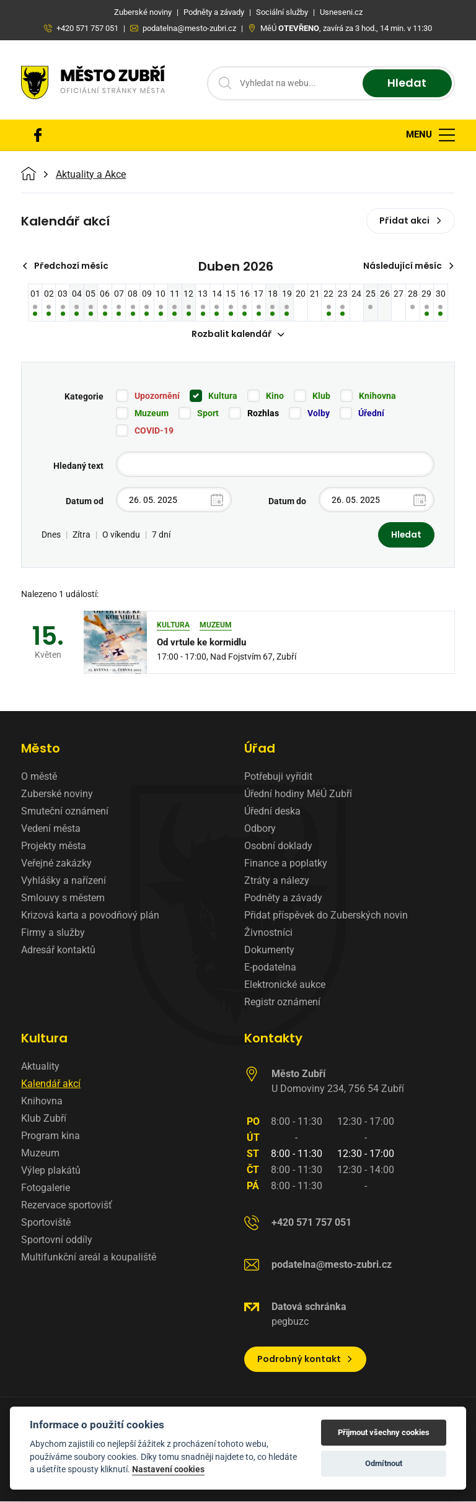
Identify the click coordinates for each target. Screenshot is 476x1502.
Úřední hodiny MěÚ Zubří (298, 794)
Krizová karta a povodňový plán (90, 916)
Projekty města (53, 846)
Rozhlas (263, 414)
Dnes (51, 535)
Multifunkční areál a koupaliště (88, 1258)
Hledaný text (78, 466)
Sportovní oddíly (56, 1240)
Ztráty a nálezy (276, 881)
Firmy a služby (53, 933)
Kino (275, 396)
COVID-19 (154, 431)
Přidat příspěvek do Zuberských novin (326, 916)
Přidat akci (410, 220)
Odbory (260, 829)
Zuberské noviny (57, 794)
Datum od (85, 502)
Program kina (50, 1136)
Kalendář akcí (51, 1084)
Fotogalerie (45, 1188)
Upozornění (157, 396)
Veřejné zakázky (56, 864)
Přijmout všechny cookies (384, 1432)
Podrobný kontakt (305, 1359)
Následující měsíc (408, 266)
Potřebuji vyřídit (278, 777)
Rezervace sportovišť (66, 1206)
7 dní (161, 535)
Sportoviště (46, 1223)
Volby (318, 414)
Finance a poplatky (285, 864)
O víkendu (121, 535)
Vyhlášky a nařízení (63, 881)
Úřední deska (272, 812)
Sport (208, 414)
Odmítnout (383, 1463)
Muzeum (151, 414)
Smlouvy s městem (63, 898)
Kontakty (273, 1038)
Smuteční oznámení (64, 812)
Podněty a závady (283, 898)
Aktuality (40, 1067)
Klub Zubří (43, 1119)
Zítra (81, 535)
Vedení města (51, 829)
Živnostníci (268, 933)
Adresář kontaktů (58, 950)
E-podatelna (270, 968)
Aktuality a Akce (91, 175)
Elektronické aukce (284, 985)
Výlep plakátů (51, 1171)
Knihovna (377, 396)
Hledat (406, 83)
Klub (321, 396)
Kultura (222, 396)
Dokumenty (269, 950)
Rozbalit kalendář (238, 334)
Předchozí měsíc (66, 266)
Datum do (287, 502)
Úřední (371, 414)
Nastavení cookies (168, 1469)
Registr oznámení (282, 1002)
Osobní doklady (278, 846)
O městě (39, 777)
